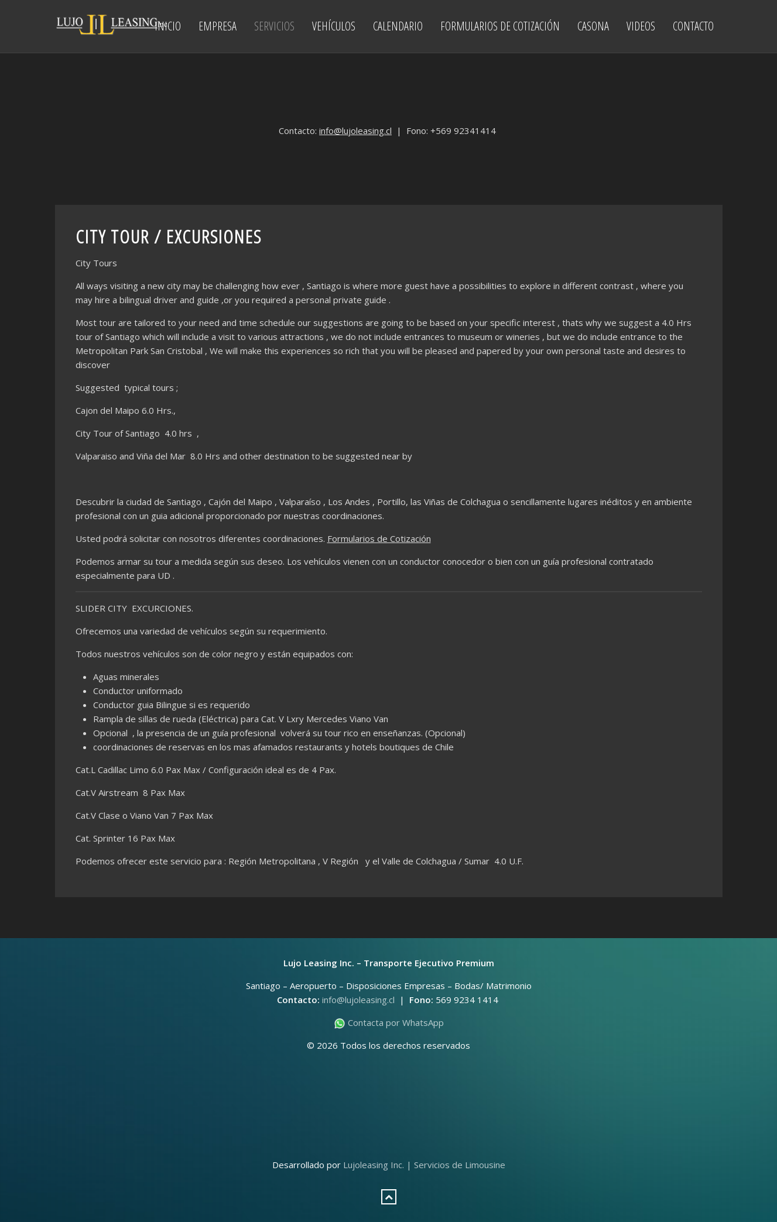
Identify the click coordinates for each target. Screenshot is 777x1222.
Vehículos (333, 26)
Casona (593, 26)
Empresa (217, 26)
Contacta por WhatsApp (389, 1022)
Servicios (274, 26)
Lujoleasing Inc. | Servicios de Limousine (424, 1164)
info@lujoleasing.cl (355, 130)
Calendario (398, 26)
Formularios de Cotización (500, 26)
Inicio (168, 26)
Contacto (693, 26)
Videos (641, 26)
